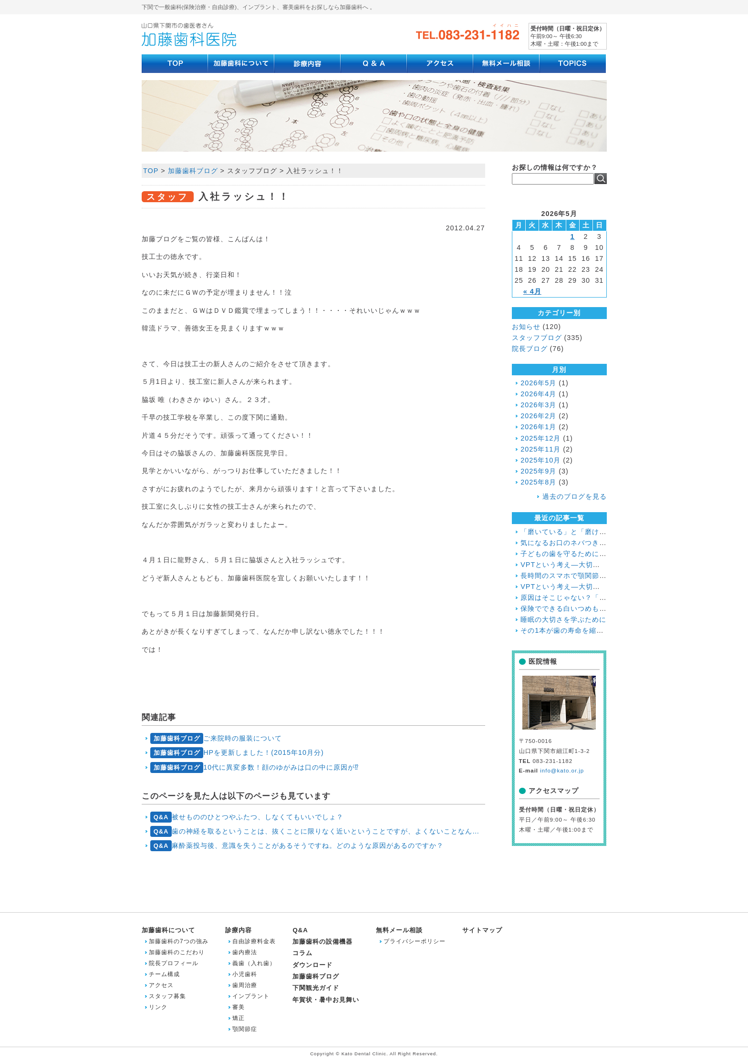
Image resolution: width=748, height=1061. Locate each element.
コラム (302, 953)
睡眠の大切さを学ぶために (563, 619)
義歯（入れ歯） (254, 963)
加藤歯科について (168, 930)
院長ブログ (530, 348)
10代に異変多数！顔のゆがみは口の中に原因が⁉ (254, 767)
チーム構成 (164, 974)
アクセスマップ (554, 790)
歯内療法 (244, 952)
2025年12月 (540, 438)
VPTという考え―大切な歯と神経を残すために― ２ (604, 564)
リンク (158, 1007)
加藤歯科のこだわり (177, 952)
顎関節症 (244, 1029)
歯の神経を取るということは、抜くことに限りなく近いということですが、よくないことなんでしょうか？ (317, 831)
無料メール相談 (399, 930)
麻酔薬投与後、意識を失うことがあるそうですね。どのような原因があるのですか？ (297, 845)
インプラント (251, 996)
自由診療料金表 (254, 941)
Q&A (300, 930)
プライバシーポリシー (415, 941)
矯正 (238, 1018)
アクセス (161, 985)
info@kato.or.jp (562, 770)
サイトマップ (482, 930)
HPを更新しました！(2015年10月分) (237, 752)
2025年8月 (538, 482)
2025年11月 (540, 449)
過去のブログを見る (574, 496)
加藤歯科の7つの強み (178, 941)
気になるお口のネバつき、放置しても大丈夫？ (595, 542)
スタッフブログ (537, 337)
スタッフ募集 (167, 996)
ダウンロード (312, 964)
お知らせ (526, 326)
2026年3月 (538, 405)
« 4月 (532, 291)
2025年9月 (538, 471)
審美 (238, 1007)
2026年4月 (538, 394)
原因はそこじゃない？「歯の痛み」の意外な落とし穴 (606, 597)
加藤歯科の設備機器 (322, 941)
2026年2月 (538, 416)
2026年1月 (538, 427)
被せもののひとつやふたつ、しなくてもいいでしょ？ (246, 817)
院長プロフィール (173, 963)
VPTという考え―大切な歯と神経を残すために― (599, 586)
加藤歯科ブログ (315, 976)
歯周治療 (244, 985)
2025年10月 (540, 460)
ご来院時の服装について (216, 738)
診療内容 (238, 930)
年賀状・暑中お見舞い (325, 999)
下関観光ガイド (315, 987)
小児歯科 (244, 974)
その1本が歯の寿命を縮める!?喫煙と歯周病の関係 (601, 630)
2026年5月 (538, 383)
